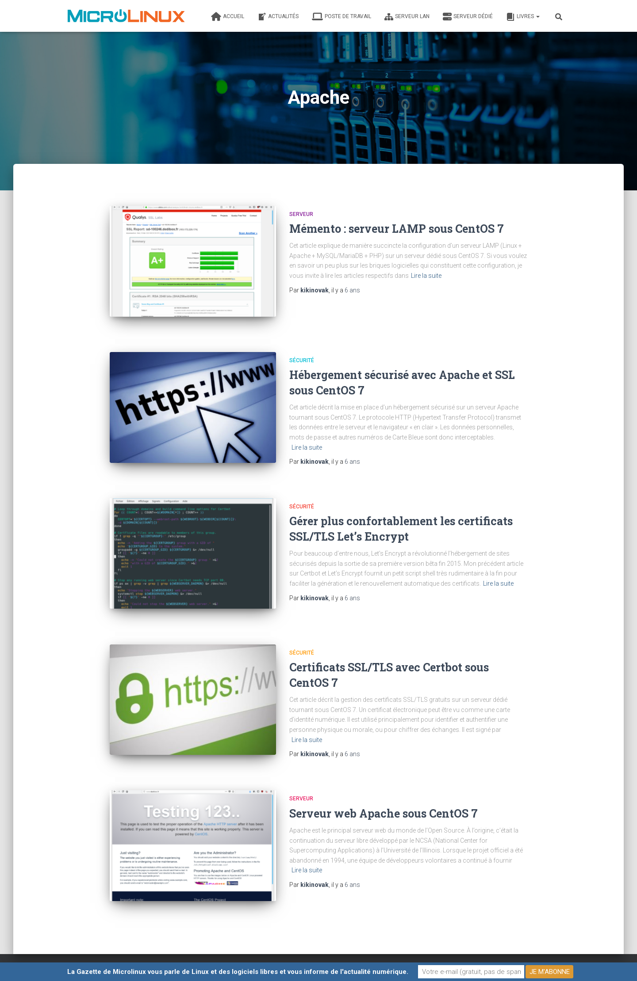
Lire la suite (426, 275)
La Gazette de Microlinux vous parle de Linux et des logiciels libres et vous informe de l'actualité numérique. (237, 972)
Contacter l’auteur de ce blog (293, 960)
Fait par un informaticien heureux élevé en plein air (151, 960)
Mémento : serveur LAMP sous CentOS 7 (396, 228)
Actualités (278, 16)
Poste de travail (341, 16)
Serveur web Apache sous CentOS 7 (383, 798)
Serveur (301, 214)
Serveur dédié (468, 16)
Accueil (227, 16)
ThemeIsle (556, 961)
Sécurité (301, 354)
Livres (523, 16)
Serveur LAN (407, 16)
